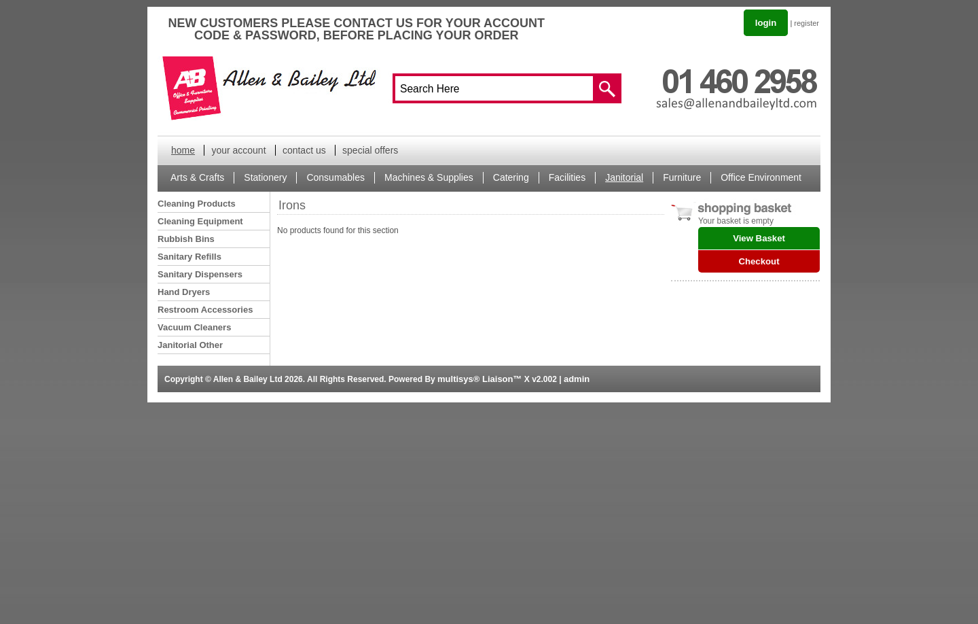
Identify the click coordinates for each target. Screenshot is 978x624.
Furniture (682, 177)
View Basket (759, 238)
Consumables (335, 177)
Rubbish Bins (186, 239)
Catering (511, 177)
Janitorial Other (190, 345)
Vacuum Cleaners (194, 327)
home (183, 150)
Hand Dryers (184, 292)
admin (577, 379)
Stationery (265, 177)
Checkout (758, 261)
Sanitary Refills (189, 257)
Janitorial (624, 177)
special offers (370, 150)
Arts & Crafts (197, 177)
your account (238, 150)
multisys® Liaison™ (479, 379)
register (806, 23)
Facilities (567, 177)
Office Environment (761, 177)
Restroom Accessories (205, 310)
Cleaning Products (197, 203)
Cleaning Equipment (200, 221)
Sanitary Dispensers (200, 274)
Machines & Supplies (428, 177)
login (766, 23)
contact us (304, 150)
